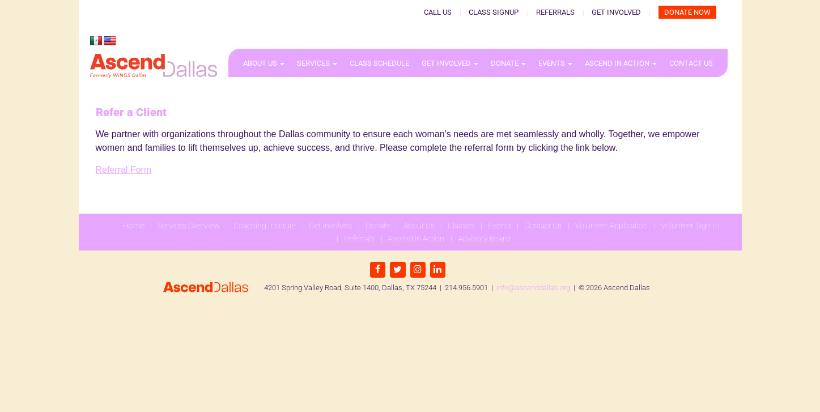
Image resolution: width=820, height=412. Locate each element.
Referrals (555, 12)
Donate (508, 63)
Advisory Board (484, 238)
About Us (263, 63)
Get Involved (616, 12)
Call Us (438, 12)
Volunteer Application (611, 225)
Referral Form (124, 170)
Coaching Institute (264, 225)
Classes (461, 225)
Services (317, 63)
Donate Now (687, 12)
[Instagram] (418, 270)
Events (555, 63)
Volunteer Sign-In (690, 225)
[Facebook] (377, 270)
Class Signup (494, 12)
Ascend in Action (621, 63)
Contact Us (691, 63)
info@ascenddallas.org (533, 287)
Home (134, 225)
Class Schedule (379, 63)
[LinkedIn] (437, 270)
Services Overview (189, 225)
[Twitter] (397, 270)
